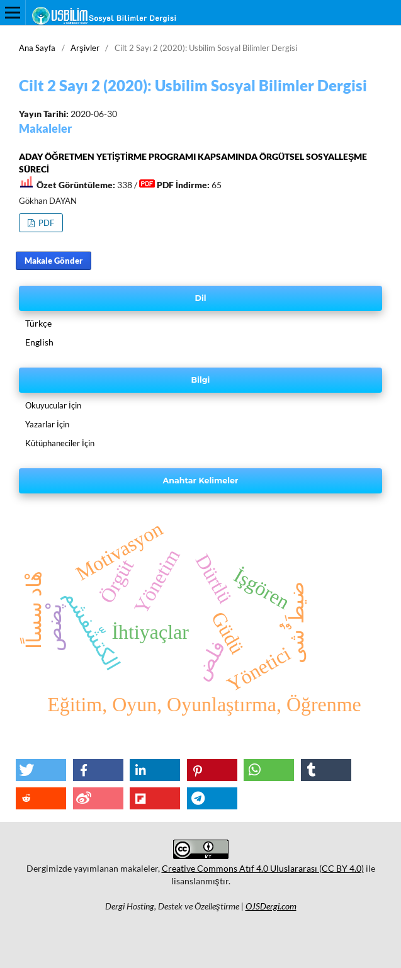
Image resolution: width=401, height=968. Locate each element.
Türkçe (38, 323)
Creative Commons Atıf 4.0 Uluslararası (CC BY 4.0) (263, 868)
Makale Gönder (53, 261)
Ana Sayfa (37, 48)
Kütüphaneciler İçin (59, 443)
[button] (41, 770)
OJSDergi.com (271, 906)
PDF (45, 223)
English (39, 342)
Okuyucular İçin (53, 405)
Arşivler (85, 48)
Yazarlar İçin (47, 424)
